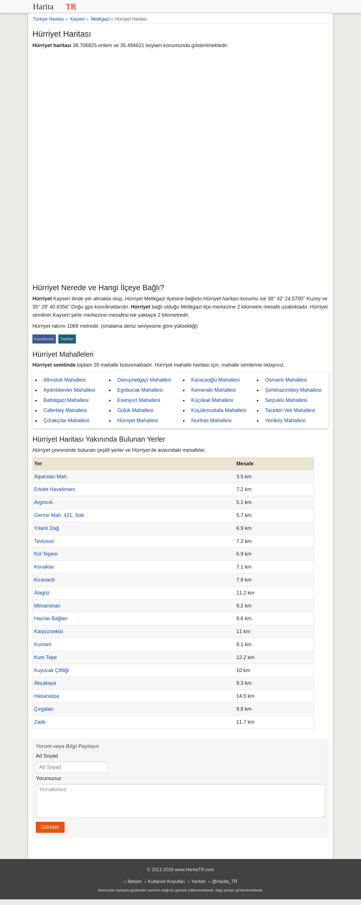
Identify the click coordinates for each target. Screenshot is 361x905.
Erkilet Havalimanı (54, 489)
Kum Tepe (45, 657)
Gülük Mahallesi (135, 410)
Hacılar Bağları (51, 618)
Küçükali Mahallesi (212, 400)
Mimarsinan (47, 606)
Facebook (44, 339)
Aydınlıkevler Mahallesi (69, 390)
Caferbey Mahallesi (65, 410)
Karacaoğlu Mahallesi (215, 380)
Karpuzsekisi (48, 631)
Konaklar (44, 567)
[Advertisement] (180, 238)
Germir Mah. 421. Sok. (59, 515)
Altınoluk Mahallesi (64, 380)
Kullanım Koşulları (166, 886)
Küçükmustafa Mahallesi (218, 410)
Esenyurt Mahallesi (138, 400)
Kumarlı (43, 644)
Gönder (50, 833)
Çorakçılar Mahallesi (66, 420)
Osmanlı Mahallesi (286, 380)
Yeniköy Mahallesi (285, 420)
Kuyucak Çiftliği (51, 670)
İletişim (134, 886)
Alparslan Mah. (51, 476)
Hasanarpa (46, 696)
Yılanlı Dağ (46, 528)
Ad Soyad (47, 756)
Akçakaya (45, 683)
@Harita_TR (224, 886)
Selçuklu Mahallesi (286, 400)
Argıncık (43, 502)
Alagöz (42, 593)
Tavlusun (44, 541)
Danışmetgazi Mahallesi (144, 380)
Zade (40, 722)
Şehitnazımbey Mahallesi (293, 390)
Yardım (198, 886)
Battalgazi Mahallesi (66, 400)
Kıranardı (44, 580)
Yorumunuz (48, 778)
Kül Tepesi (46, 554)
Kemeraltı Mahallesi (213, 390)
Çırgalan (43, 709)
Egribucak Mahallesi (140, 390)
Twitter (67, 339)
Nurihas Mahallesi (211, 420)
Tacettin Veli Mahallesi (290, 410)
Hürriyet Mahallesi (137, 420)
